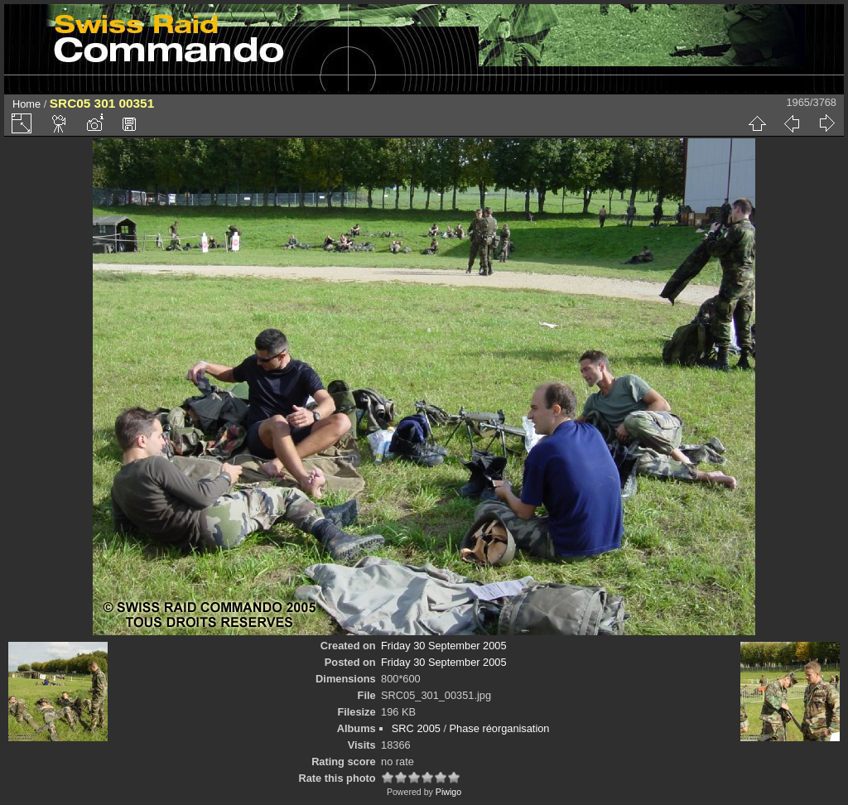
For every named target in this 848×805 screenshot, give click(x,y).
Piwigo (448, 792)
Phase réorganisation (500, 728)
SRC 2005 (416, 728)
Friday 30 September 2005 (444, 645)
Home (26, 104)
